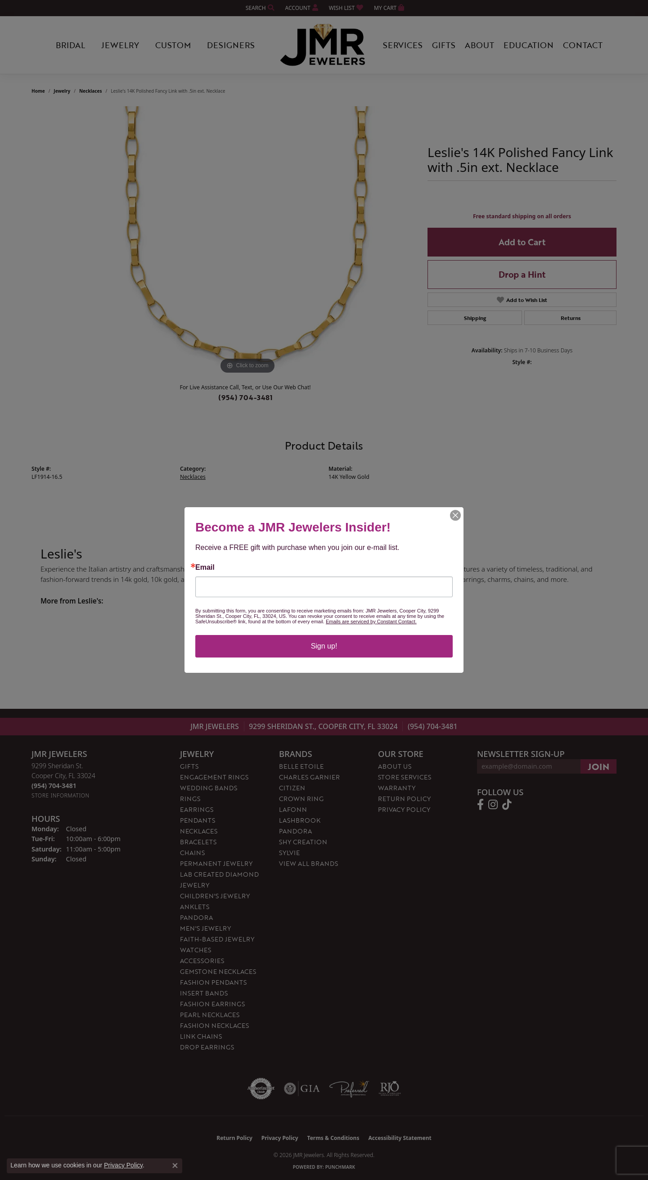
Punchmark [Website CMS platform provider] (340, 1167)
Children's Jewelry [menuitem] (215, 896)
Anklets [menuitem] (194, 906)
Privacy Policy (404, 809)
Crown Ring (301, 798)
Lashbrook (299, 820)
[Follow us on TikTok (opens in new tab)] (507, 804)
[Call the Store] (54, 785)
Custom (173, 45)
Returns (570, 318)
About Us (394, 766)
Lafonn (293, 809)
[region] (247, 241)
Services (403, 45)
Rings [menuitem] (190, 798)
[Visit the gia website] (302, 1088)
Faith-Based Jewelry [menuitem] (217, 939)
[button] (259, 8)
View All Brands (308, 863)
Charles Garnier (309, 777)
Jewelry (120, 45)
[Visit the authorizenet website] (261, 1088)
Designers (231, 45)
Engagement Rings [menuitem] (214, 777)
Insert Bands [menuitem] (204, 993)
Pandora (295, 831)
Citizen (292, 788)
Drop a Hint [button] (522, 274)
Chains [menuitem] (192, 852)
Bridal (70, 45)
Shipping (475, 318)
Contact (583, 45)
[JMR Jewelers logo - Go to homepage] (324, 45)
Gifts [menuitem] (189, 766)
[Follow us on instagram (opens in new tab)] (493, 804)
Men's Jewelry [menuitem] (205, 928)
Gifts (443, 45)
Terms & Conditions (333, 1138)
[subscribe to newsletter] (598, 766)
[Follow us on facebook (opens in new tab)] (480, 804)
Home (38, 91)
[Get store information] (61, 795)
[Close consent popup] (175, 1165)
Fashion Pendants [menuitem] (213, 982)
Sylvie (289, 852)
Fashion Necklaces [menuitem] (214, 1025)
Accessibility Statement (399, 1138)
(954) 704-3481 (245, 397)
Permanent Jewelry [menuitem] (216, 863)
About (479, 45)
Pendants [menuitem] (197, 820)
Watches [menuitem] (195, 950)
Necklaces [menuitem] (198, 831)
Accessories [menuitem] (202, 960)
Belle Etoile (301, 766)
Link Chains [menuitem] (201, 1036)
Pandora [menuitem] (196, 917)
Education (529, 45)
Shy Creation (303, 842)
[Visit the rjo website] (389, 1088)
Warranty (396, 788)
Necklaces (90, 91)
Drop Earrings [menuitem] (207, 1047)
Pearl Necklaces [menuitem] (209, 1014)
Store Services (404, 777)
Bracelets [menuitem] (198, 842)
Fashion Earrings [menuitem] (212, 1004)
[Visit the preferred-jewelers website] (349, 1088)
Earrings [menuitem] (196, 809)
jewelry (62, 91)
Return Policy (404, 798)
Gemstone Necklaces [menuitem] (218, 971)
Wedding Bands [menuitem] (208, 788)
